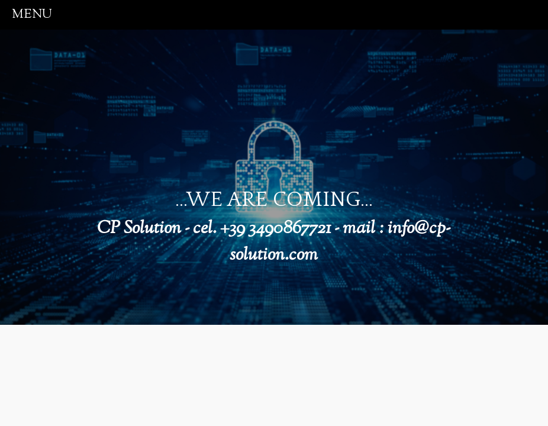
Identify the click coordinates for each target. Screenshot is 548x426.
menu (32, 14)
